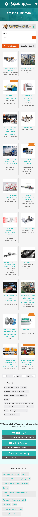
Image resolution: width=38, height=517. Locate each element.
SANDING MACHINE (27, 68)
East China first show (29, 345)
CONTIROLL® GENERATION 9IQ (10, 97)
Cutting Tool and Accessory (18, 411)
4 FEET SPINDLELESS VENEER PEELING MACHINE (28, 362)
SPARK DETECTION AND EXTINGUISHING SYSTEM (10, 299)
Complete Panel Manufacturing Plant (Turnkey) (18, 403)
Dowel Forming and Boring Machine (15, 395)
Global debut (13, 81)
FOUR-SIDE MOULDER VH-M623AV (28, 162)
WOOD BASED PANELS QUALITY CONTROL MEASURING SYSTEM (10, 363)
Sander (6, 399)
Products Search (10, 46)
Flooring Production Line (12, 415)
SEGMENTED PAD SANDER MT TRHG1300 (28, 98)
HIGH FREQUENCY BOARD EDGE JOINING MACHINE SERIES (10, 232)
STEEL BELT (28, 262)
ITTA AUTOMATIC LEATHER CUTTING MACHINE (27, 197)
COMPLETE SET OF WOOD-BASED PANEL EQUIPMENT (10, 162)
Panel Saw (30, 407)
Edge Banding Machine (11, 387)
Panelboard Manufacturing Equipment (16, 391)
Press (6, 411)
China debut (31, 144)
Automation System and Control (14, 407)
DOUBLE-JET (28, 128)
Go (33, 376)
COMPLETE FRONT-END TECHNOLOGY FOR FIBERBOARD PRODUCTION (10, 333)
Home (18, 17)
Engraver (24, 387)
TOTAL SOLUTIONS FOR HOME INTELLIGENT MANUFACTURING (10, 131)
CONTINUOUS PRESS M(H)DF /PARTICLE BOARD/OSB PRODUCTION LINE (28, 299)
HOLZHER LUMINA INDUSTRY (10, 69)
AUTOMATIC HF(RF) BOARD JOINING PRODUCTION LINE (10, 264)
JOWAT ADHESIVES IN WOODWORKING (10, 196)
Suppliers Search (27, 46)
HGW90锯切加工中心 (28, 228)
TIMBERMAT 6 (27, 330)
